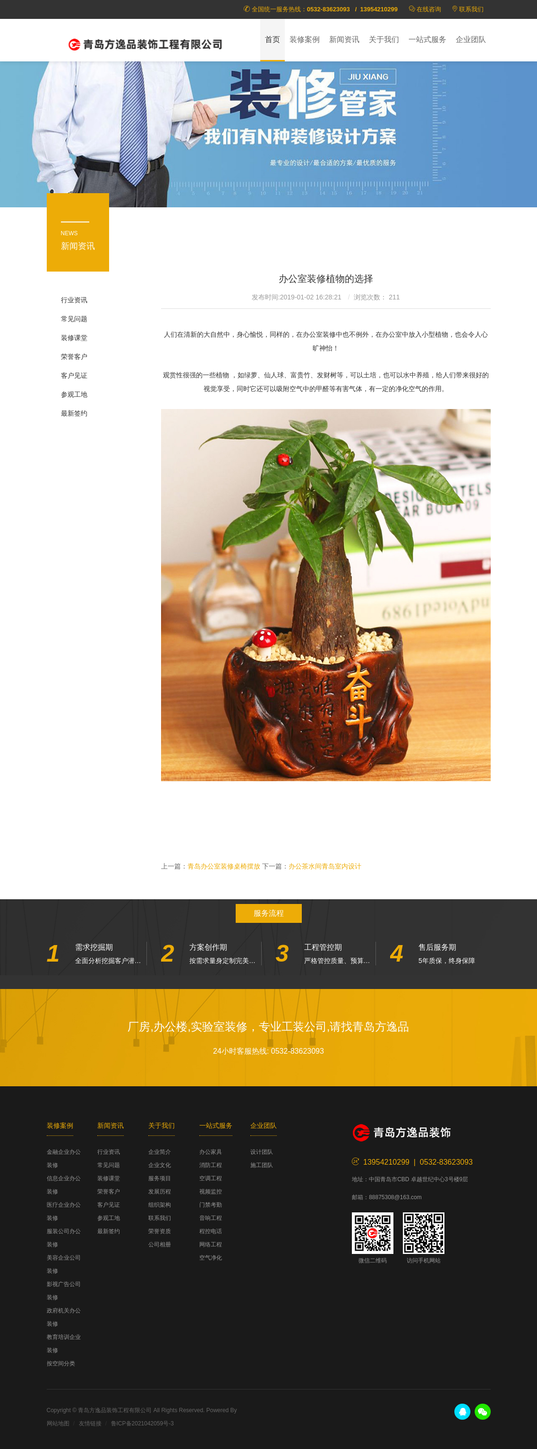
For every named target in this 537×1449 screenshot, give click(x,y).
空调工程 (210, 1178)
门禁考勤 (210, 1205)
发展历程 (159, 1191)
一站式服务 (427, 39)
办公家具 (210, 1152)
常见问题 (74, 319)
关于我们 (384, 39)
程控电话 (210, 1231)
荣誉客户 (74, 356)
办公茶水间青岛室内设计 (325, 866)
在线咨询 (429, 9)
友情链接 (90, 1423)
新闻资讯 (344, 39)
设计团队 (261, 1152)
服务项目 (159, 1178)
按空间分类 (61, 1363)
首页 (272, 39)
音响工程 (210, 1218)
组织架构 (159, 1205)
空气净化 (210, 1257)
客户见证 (74, 375)
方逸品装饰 (146, 43)
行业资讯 (74, 300)
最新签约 (74, 413)
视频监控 (210, 1191)
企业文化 (159, 1165)
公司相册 (159, 1244)
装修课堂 (74, 337)
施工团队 (261, 1165)
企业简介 (159, 1152)
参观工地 (74, 394)
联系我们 (471, 9)
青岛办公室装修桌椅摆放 (224, 866)
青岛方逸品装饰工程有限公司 (115, 1410)
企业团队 (471, 39)
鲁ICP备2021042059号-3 (142, 1423)
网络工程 (210, 1244)
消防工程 (210, 1165)
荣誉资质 (159, 1231)
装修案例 (305, 39)
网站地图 (58, 1423)
